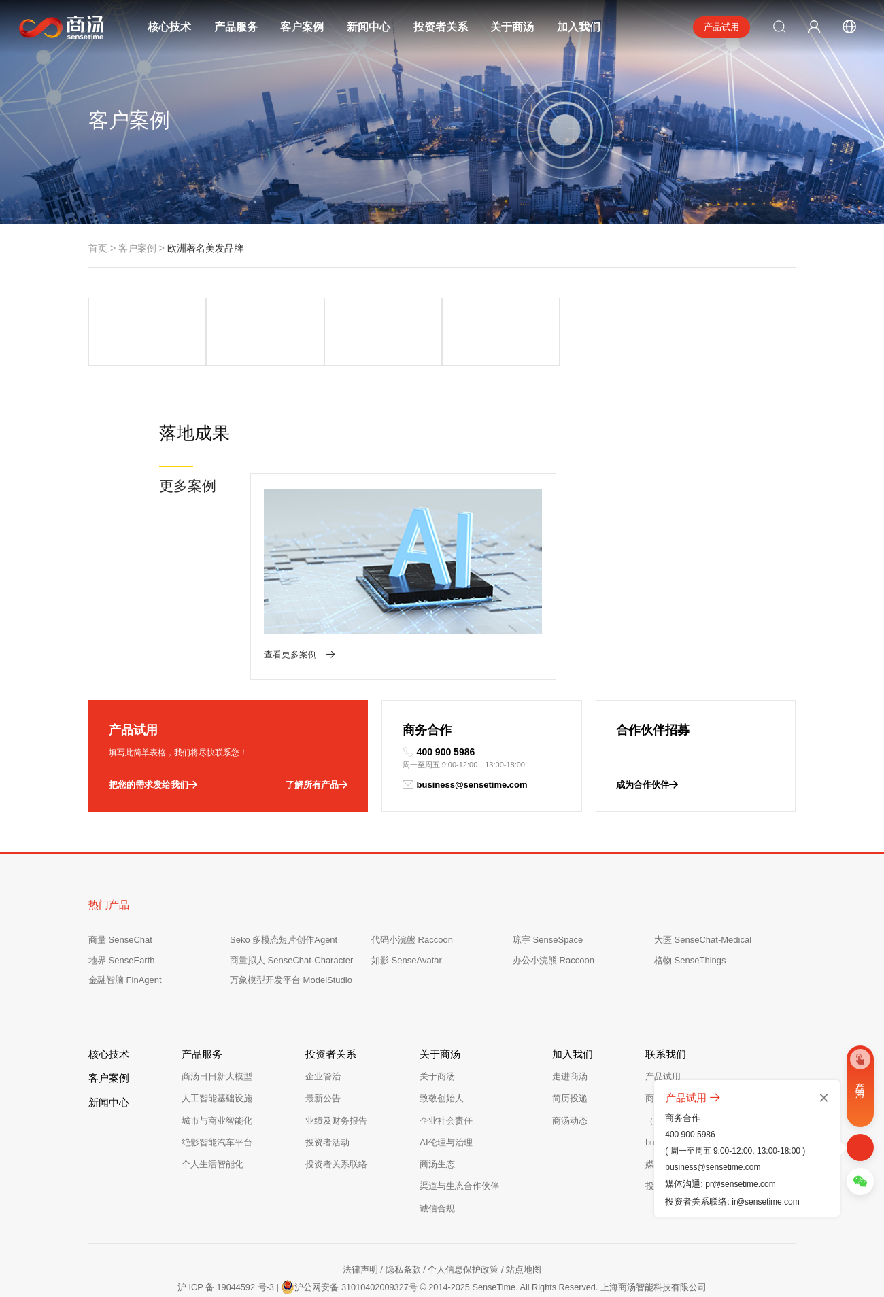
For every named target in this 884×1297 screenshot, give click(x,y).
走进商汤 (570, 1042)
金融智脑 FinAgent (125, 945)
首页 (97, 248)
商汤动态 (570, 1085)
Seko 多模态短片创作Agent (283, 905)
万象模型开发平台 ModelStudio (291, 945)
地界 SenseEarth (121, 925)
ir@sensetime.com (766, 1202)
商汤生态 (437, 1129)
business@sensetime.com (465, 749)
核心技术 (169, 27)
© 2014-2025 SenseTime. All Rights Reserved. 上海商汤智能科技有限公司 (565, 1252)
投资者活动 (327, 1107)
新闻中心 (368, 27)
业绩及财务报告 (336, 1085)
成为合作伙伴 (647, 750)
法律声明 (360, 1234)
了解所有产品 (316, 750)
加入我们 (578, 27)
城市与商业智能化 (217, 1085)
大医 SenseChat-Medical (702, 905)
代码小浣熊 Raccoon (412, 905)
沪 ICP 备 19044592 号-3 (222, 1252)
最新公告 (323, 1063)
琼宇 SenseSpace (548, 905)
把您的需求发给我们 (153, 750)
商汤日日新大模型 (217, 1042)
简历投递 (570, 1063)
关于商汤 (512, 27)
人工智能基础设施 (217, 1063)
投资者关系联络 (336, 1129)
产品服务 (236, 27)
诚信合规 (437, 1173)
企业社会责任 (446, 1085)
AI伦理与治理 (446, 1107)
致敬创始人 (442, 1063)
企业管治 (323, 1042)
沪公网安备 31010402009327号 (348, 1250)
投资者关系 (440, 27)
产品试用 (721, 27)
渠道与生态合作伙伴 (459, 1151)
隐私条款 (403, 1234)
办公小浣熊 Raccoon (553, 925)
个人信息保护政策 (463, 1234)
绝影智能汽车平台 (217, 1107)
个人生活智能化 (212, 1129)
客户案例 (302, 27)
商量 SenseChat (120, 905)
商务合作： (692, 1063)
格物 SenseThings (690, 925)
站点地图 (523, 1234)
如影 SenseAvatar (406, 925)
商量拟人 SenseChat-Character (291, 925)
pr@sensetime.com (740, 1184)
